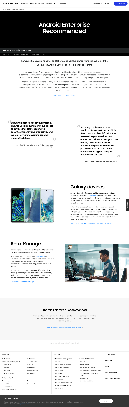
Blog (55, 4)
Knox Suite (57, 362)
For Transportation (9, 373)
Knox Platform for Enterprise (63, 365)
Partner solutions (32, 384)
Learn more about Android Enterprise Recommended (63, 328)
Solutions (6, 355)
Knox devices (31, 367)
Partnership (15, 54)
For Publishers (8, 387)
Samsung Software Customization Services (88, 374)
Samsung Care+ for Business (87, 367)
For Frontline (7, 365)
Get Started (121, 3)
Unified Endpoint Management (11, 362)
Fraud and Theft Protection (9, 390)
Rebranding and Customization (11, 381)
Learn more (45, 54)
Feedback (127, 205)
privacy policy (24, 404)
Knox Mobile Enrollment (62, 367)
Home (4, 9)
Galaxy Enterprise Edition (86, 381)
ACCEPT (106, 401)
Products (58, 355)
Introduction (6, 54)
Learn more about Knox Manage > (23, 282)
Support (109, 361)
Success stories (31, 381)
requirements (93, 195)
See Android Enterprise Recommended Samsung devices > (91, 223)
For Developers (112, 378)
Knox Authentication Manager (63, 382)
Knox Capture (59, 379)
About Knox (24, 4)
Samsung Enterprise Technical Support (90, 370)
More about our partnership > (64, 96)
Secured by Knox (32, 362)
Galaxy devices (25, 54)
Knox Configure (58, 388)
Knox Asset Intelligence (62, 376)
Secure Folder (31, 373)
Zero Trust (30, 365)
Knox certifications (32, 370)
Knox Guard (82, 362)
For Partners (62, 4)
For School (7, 370)
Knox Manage (36, 54)
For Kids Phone (8, 384)
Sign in (107, 4)
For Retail (6, 367)
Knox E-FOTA (59, 373)
